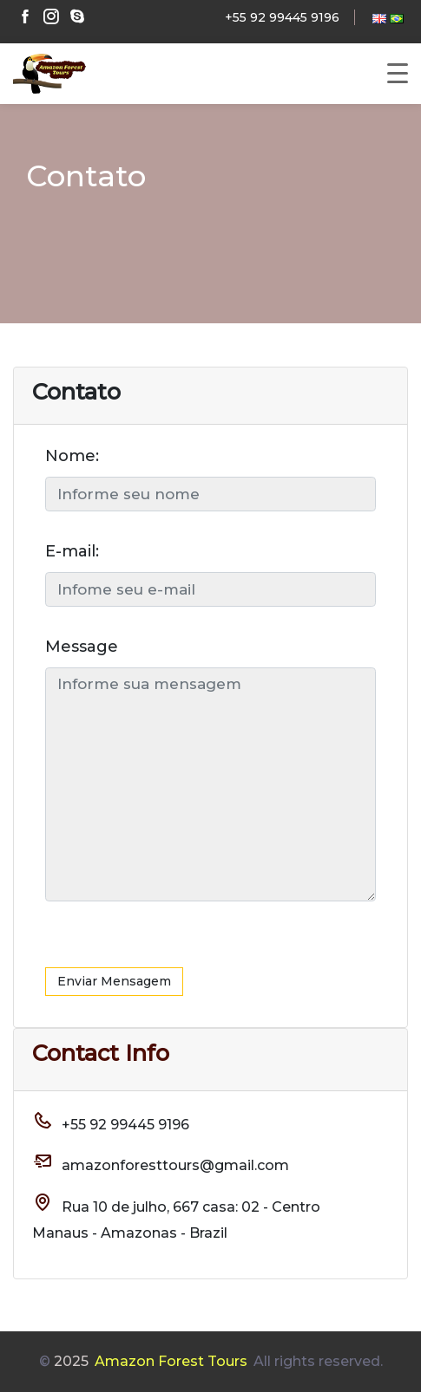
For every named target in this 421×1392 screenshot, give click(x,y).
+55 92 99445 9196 (282, 17)
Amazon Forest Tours (171, 1361)
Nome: (72, 455)
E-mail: (72, 551)
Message (81, 646)
